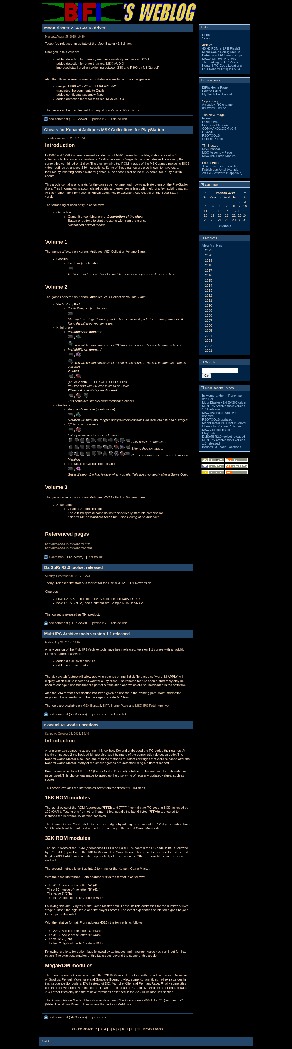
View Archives (212, 245)
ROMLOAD (210, 121)
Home (206, 34)
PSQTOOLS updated (217, 419)
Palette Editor (211, 91)
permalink (99, 119)
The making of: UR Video (220, 62)
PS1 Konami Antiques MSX (221, 69)
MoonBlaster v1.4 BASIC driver (224, 402)
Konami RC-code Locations (221, 447)
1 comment (55, 557)
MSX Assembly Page (217, 152)
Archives (209, 238)
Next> (148, 1029)
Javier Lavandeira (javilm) (220, 166)
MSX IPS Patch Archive (152, 705)
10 (132, 1029)
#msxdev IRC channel (217, 104)
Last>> (158, 1029)
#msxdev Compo (214, 108)
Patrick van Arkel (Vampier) (221, 169)
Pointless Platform (215, 125)
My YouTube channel (217, 94)
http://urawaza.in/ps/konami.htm (67, 544)
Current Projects (213, 138)
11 (139, 1029)
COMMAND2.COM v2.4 (219, 128)
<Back (88, 1029)
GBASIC (208, 132)
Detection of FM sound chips (222, 55)
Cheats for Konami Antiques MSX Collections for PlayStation (222, 430)
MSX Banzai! (132, 110)
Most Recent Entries (217, 388)
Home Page (109, 110)
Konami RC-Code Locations (222, 65)
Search (207, 38)
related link (119, 119)
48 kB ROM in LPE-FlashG (221, 48)
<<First (77, 1029)
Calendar (209, 184)
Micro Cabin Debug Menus (221, 52)
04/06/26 (225, 225)
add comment (56, 119)
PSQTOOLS (211, 135)
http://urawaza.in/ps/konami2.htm (68, 548)
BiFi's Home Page (115, 705)
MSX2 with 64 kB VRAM (219, 58)
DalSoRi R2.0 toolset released (223, 436)
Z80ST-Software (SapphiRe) (222, 173)
